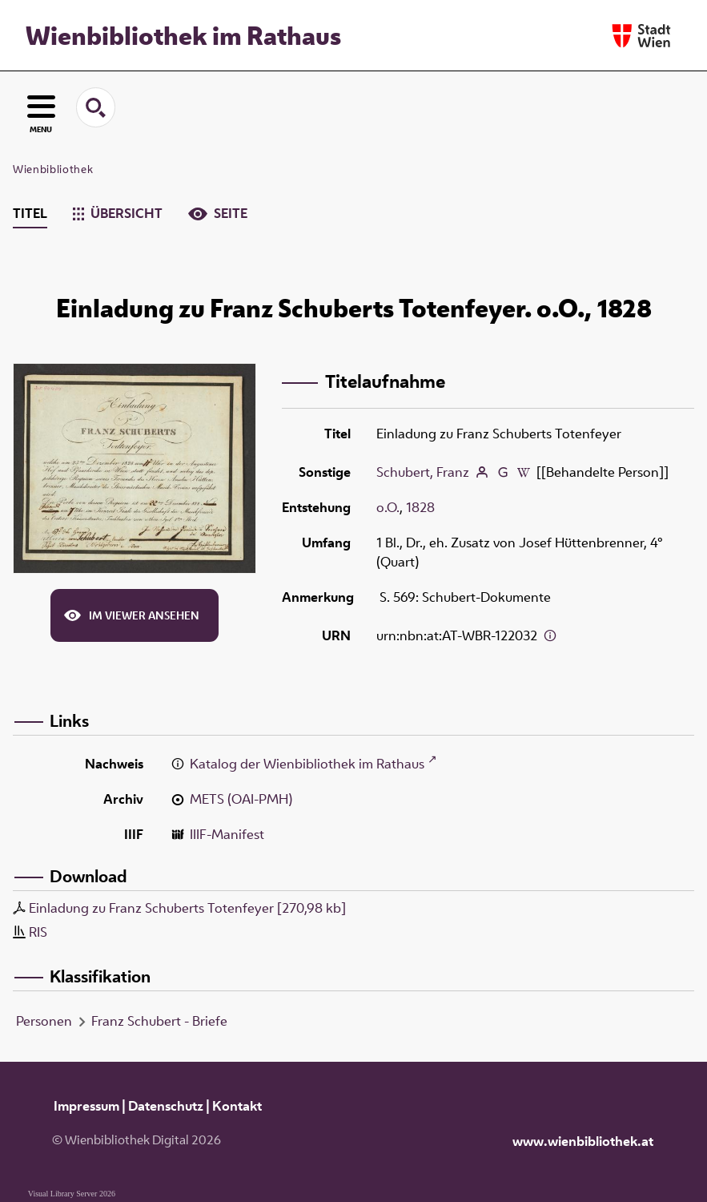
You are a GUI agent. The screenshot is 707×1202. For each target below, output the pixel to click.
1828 (420, 507)
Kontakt (237, 1106)
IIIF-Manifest (227, 834)
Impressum (86, 1106)
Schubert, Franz (422, 472)
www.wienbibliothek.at (582, 1141)
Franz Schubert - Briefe (159, 1021)
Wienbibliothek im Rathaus (183, 35)
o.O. (388, 507)
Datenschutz (165, 1106)
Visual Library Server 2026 (71, 1193)
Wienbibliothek (53, 169)
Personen (44, 1021)
